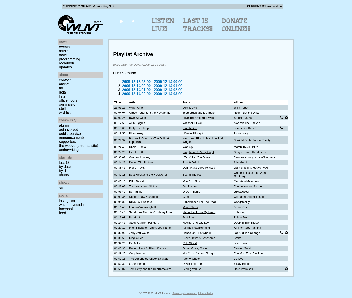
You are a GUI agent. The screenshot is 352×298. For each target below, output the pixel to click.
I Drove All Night (193, 133)
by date (65, 167)
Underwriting (69, 150)
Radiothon (66, 63)
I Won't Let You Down (196, 157)
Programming (69, 59)
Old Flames (190, 186)
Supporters (67, 142)
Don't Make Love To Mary (199, 167)
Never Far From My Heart (199, 212)
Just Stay (188, 217)
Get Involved (68, 129)
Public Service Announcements (72, 135)
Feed (62, 213)
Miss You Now (191, 181)
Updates (65, 67)
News (63, 55)
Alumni (64, 125)
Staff (62, 108)
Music (63, 51)
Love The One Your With (198, 118)
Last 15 (64, 163)
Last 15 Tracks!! (198, 25)
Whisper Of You (192, 123)
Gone (186, 196)
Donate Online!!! (236, 25)
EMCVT (64, 84)
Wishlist (65, 112)
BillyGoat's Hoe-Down (127, 64)
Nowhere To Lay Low (196, 222)
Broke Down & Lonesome (199, 238)
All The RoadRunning (196, 227)
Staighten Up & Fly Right (198, 152)
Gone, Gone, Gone (195, 248)
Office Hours (68, 100)
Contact (65, 80)
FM (61, 88)
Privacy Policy (205, 293)
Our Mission (68, 104)
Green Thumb (191, 191)
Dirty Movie (190, 107)
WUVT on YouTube (72, 205)
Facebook (66, 209)
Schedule (66, 188)
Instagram (67, 201)
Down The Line (192, 263)
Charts (64, 175)
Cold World (190, 243)
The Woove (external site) (78, 146)
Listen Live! (163, 25)
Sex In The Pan (192, 174)
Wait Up (188, 147)
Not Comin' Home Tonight (199, 253)
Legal (63, 92)
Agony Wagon (191, 258)
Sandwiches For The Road (199, 202)
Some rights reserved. (184, 293)
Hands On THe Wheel (197, 233)
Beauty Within (191, 162)
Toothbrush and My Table (199, 112)
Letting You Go (192, 269)
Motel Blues (190, 207)
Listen (63, 96)
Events (64, 47)
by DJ (63, 171)
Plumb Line (190, 128)
